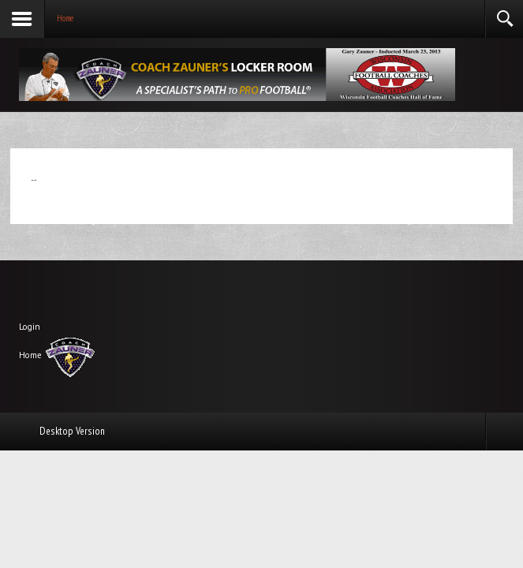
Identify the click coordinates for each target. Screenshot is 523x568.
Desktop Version (72, 431)
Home (30, 355)
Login (29, 326)
